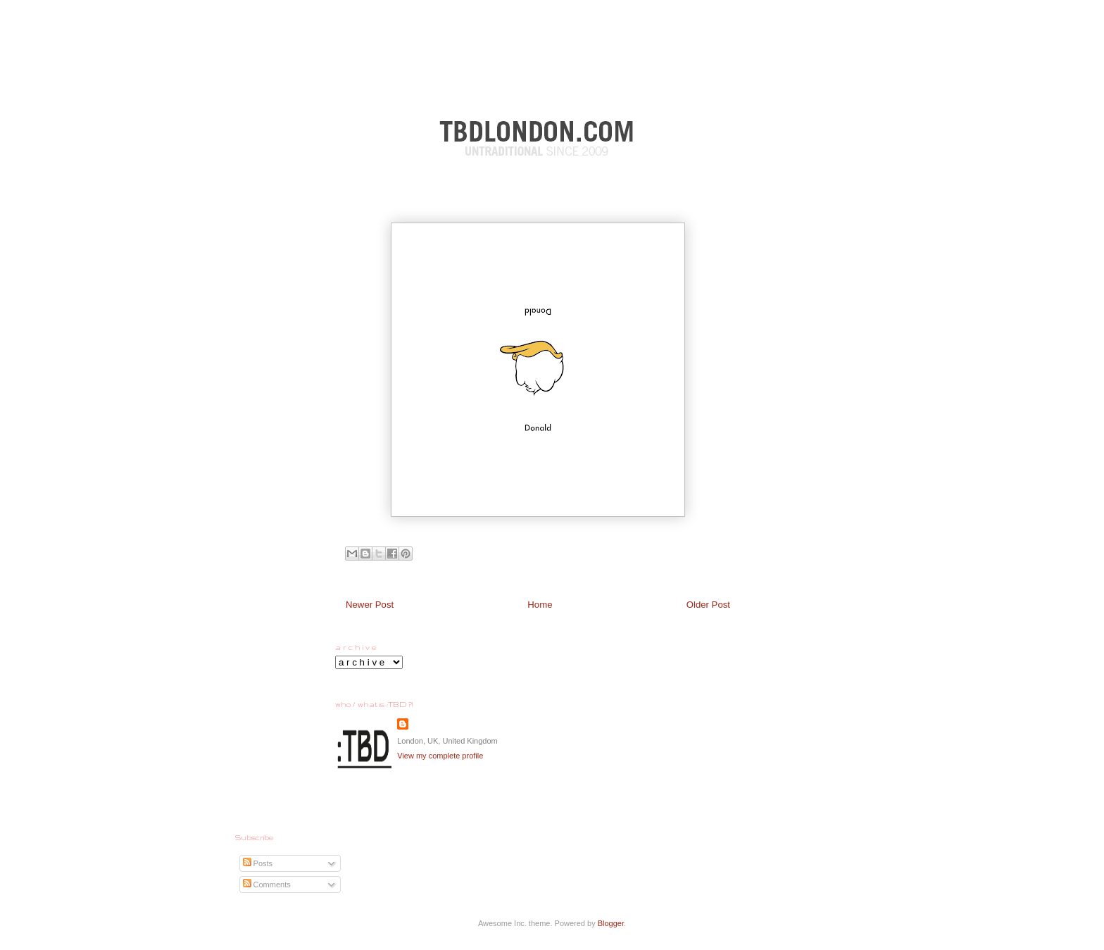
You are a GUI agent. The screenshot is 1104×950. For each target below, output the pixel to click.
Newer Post (370, 604)
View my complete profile (440, 755)
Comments (267, 884)
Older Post (708, 604)
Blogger (611, 923)
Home (539, 604)
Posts (258, 863)
